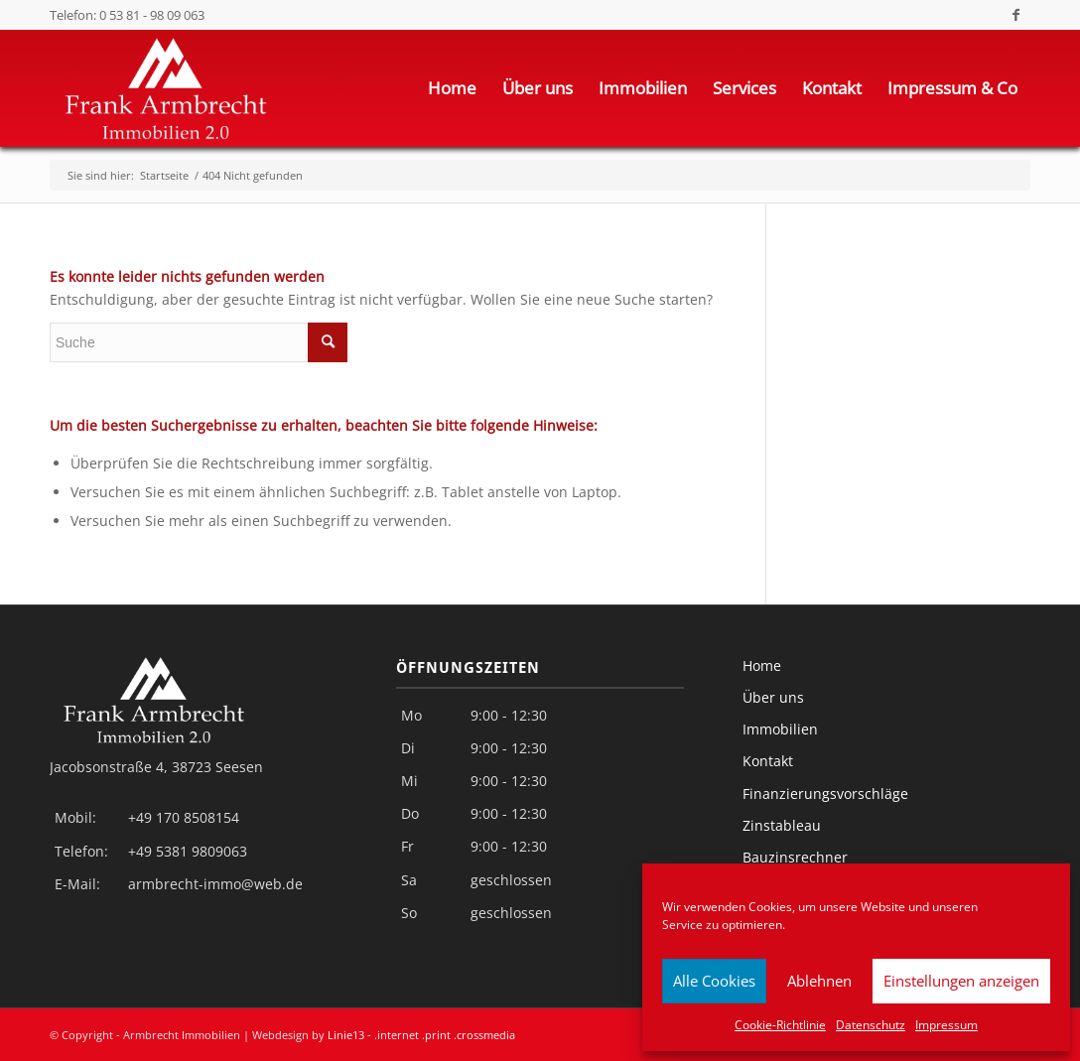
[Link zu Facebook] (1015, 15)
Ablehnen (819, 981)
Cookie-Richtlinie (780, 1024)
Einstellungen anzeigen (961, 981)
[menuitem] (452, 88)
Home (761, 665)
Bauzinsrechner (795, 857)
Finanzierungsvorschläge (825, 793)
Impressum (946, 1024)
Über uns (773, 697)
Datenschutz (870, 1024)
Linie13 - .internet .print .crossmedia (421, 1034)
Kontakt (767, 760)
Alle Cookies (714, 981)
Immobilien (780, 729)
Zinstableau (781, 825)
